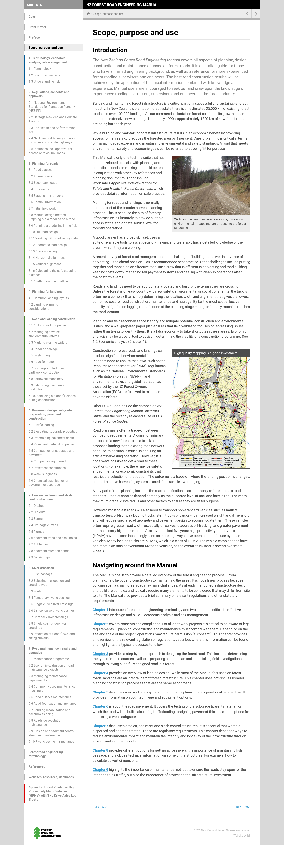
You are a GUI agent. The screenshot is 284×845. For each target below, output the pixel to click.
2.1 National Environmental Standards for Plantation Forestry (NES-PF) (52, 107)
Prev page (100, 807)
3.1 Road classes (40, 170)
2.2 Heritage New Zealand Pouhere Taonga (53, 119)
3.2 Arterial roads (40, 176)
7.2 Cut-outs (37, 512)
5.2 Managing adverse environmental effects (44, 334)
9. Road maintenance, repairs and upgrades (53, 651)
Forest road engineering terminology (46, 754)
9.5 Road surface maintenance (50, 697)
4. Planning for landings (45, 291)
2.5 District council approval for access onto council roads (50, 151)
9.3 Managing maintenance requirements (48, 678)
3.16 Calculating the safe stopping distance (52, 273)
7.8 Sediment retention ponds (49, 551)
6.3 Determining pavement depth (51, 438)
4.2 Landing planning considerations (43, 307)
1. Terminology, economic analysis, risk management (48, 60)
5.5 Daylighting (39, 355)
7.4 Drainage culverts (43, 525)
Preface (34, 37)
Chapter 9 (100, 769)
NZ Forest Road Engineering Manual (122, 4)
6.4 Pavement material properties (52, 444)
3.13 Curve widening (43, 251)
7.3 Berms (36, 518)
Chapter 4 (100, 673)
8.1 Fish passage (40, 574)
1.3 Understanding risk (44, 81)
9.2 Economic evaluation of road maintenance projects (51, 667)
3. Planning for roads (43, 163)
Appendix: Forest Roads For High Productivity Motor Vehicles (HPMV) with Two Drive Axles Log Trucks (52, 793)
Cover (33, 16)
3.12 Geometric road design (48, 245)
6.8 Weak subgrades (43, 474)
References (37, 766)
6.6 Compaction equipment (47, 461)
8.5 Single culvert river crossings (51, 604)
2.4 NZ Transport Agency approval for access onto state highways (52, 140)
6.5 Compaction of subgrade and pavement (51, 453)
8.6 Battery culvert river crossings (52, 610)
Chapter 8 (100, 750)
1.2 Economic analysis (44, 75)
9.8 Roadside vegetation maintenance (45, 723)
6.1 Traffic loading (41, 425)
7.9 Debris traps (39, 557)
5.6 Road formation (42, 362)
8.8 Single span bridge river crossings (47, 626)
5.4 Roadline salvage (43, 349)
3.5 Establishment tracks (46, 196)
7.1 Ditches (36, 506)
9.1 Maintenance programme (49, 659)
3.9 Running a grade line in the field (53, 225)
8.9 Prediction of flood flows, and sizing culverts (52, 636)
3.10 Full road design (43, 232)
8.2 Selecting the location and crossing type (49, 583)
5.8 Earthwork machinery (46, 379)
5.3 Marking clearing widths (48, 342)
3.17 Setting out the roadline (48, 281)
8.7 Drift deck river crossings (48, 617)
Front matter (37, 27)
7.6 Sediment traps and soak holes (53, 538)
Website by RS (241, 835)
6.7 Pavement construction (47, 468)
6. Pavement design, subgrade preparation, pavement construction (50, 415)
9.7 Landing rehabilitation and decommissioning (49, 712)
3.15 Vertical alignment (45, 264)
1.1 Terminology (40, 69)
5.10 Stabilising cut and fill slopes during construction (52, 398)
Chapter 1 (100, 610)
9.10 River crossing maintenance (51, 741)
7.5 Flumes (36, 531)
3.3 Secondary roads (43, 183)
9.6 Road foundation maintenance (52, 703)
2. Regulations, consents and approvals (49, 94)
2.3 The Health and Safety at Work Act (52, 130)
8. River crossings (41, 568)
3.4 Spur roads (39, 189)
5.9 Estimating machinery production (46, 387)
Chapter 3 (100, 654)
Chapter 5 (100, 692)
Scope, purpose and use (46, 48)
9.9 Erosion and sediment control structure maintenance (51, 733)
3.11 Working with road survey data (53, 238)
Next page (243, 807)
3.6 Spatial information (45, 202)
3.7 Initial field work (42, 208)
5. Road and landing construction (52, 319)
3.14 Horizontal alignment (47, 258)
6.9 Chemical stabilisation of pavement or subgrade (48, 483)
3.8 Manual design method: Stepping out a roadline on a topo (52, 217)
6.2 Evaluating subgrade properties (53, 431)
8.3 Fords (35, 591)
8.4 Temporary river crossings (49, 598)
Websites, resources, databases (51, 777)
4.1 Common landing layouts (49, 298)
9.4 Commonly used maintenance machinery (52, 688)
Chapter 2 (100, 624)
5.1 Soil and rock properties (47, 325)
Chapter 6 (100, 706)
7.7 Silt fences (38, 544)
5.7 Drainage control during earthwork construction (47, 370)
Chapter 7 (100, 726)
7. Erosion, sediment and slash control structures (50, 497)
